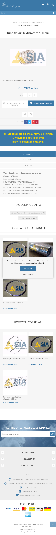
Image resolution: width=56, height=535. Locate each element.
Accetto (28, 269)
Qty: (21, 95)
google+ (36, 122)
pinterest (33, 122)
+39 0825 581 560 (22, 137)
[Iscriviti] (25, 434)
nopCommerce (31, 529)
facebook (26, 122)
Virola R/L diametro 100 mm (14, 359)
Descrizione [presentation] (28, 154)
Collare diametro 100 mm (38, 359)
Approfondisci (28, 274)
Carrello (52, 4)
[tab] (28, 154)
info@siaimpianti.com (30, 491)
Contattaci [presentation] (28, 165)
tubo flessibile (18, 213)
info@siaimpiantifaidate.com (28, 141)
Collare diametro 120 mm (13, 303)
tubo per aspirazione (28, 218)
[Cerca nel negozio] (26, 13)
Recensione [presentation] (28, 160)
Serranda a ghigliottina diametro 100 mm (12, 398)
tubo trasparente (36, 213)
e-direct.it (32, 532)
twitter (29, 122)
